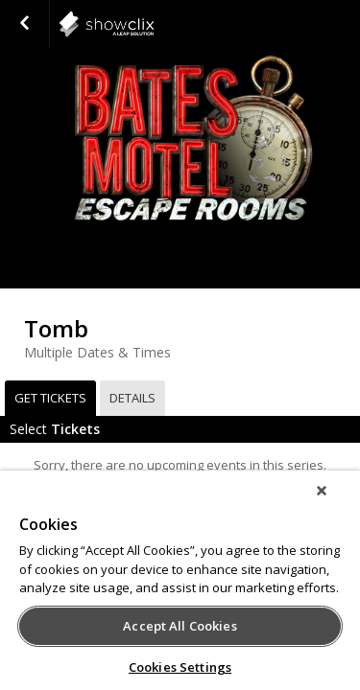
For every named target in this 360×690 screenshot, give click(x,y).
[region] (180, 586)
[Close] (335, 503)
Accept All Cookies (179, 625)
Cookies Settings (180, 667)
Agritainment (154, 24)
